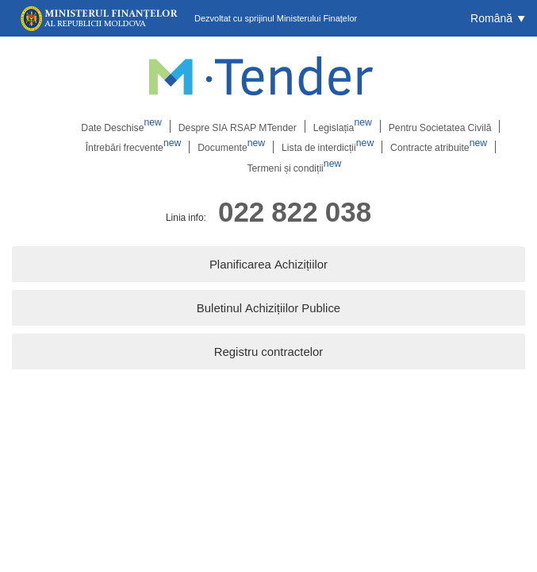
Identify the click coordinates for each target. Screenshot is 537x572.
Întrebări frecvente (135, 147)
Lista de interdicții (327, 147)
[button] (497, 18)
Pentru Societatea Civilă (437, 126)
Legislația (341, 126)
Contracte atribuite (436, 147)
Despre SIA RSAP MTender (237, 126)
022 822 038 (294, 211)
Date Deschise (123, 126)
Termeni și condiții (293, 167)
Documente (231, 147)
